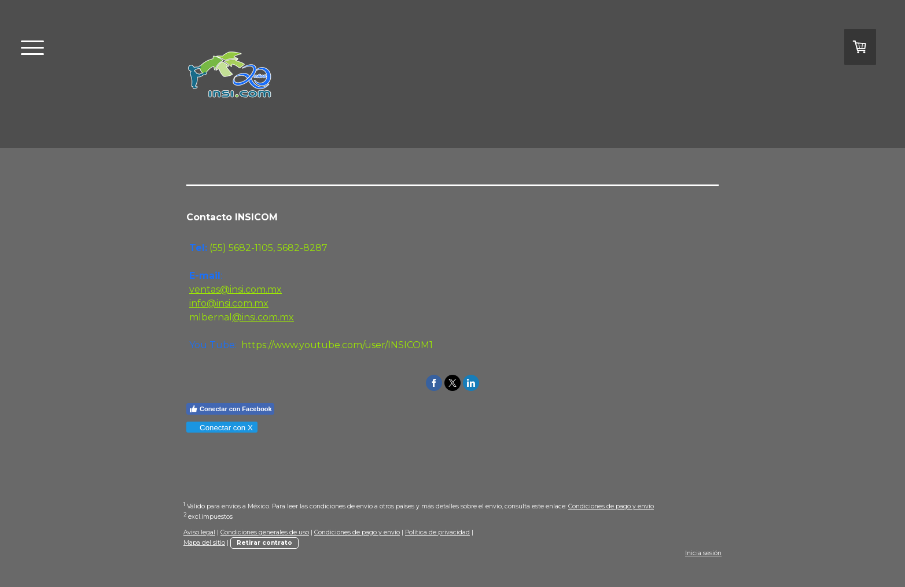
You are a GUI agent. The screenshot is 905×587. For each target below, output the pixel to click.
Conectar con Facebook (230, 409)
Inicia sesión (703, 553)
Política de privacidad (437, 532)
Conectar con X (221, 427)
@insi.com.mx (263, 317)
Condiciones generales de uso (264, 532)
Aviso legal (199, 532)
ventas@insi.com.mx (235, 289)
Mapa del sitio (204, 543)
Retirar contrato (264, 543)
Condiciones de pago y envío (611, 507)
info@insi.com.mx (228, 303)
